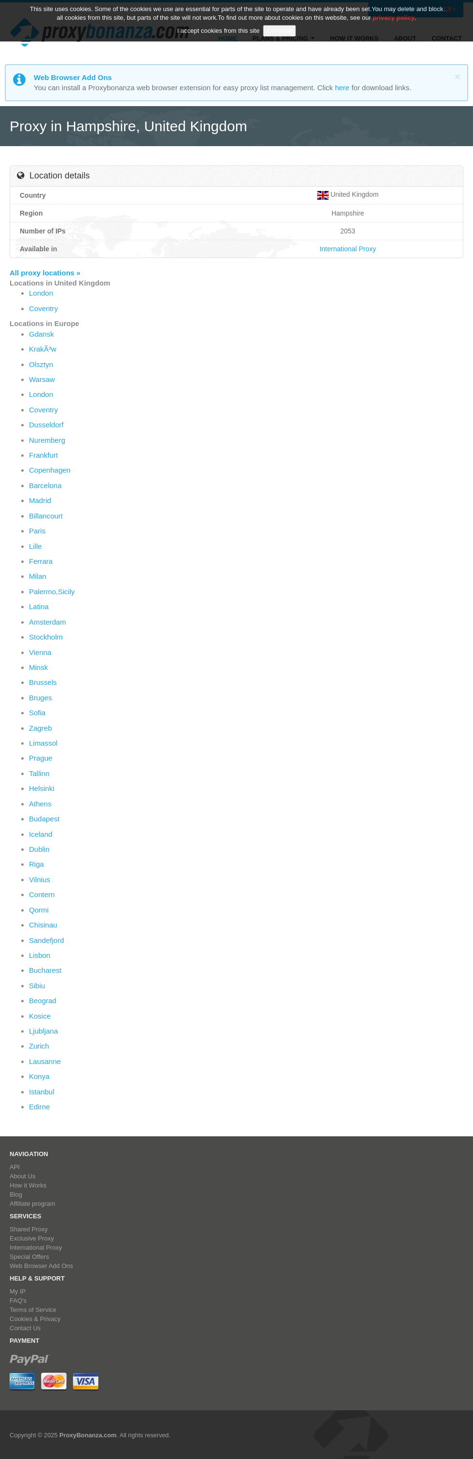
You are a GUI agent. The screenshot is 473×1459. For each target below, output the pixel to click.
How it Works (354, 38)
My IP (18, 1291)
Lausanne (45, 1061)
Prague (40, 758)
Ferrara (41, 561)
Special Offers (29, 1256)
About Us (22, 1176)
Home (227, 38)
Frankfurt (43, 455)
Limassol (43, 743)
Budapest (44, 819)
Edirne (39, 1107)
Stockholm (46, 637)
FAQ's (18, 1300)
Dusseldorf (46, 425)
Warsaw (42, 379)
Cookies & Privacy (35, 1319)
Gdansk (41, 334)
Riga (36, 864)
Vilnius (39, 879)
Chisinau (43, 925)
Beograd (42, 1000)
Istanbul (42, 1092)
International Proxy (348, 249)
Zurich (39, 1046)
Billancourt (46, 516)
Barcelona (45, 485)
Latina (39, 606)
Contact (446, 38)
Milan (37, 576)
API (15, 1167)
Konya (39, 1076)
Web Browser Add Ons (41, 1265)
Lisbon (39, 955)
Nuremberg (47, 440)
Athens (40, 804)
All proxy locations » (45, 273)
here (342, 87)
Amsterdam (47, 622)
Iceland (40, 834)
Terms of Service (33, 1309)
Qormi (39, 910)
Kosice (40, 1016)
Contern (42, 894)
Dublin (39, 849)
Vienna (40, 652)
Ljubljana (43, 1031)
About (405, 38)
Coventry (43, 308)
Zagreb (40, 728)
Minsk (38, 667)
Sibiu (37, 986)
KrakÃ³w (42, 349)
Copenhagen (49, 470)
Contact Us (25, 1328)
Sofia (37, 713)
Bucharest (45, 970)
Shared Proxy (29, 1229)
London (41, 293)
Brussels (43, 682)
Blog (16, 1194)
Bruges (40, 698)
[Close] (457, 76)
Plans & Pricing (283, 38)
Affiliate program (32, 1203)
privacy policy (394, 8)
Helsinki (42, 788)
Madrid (40, 500)
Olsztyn (41, 364)
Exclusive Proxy (32, 1238)
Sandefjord (46, 940)
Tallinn (39, 773)
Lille (35, 546)
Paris (37, 531)
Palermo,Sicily (52, 591)
